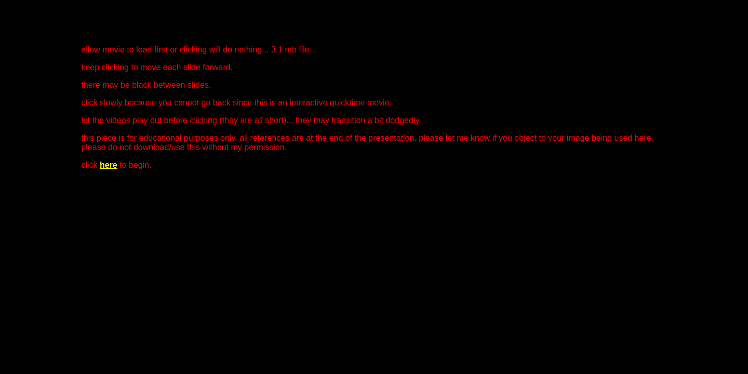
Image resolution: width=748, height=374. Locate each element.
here (108, 165)
